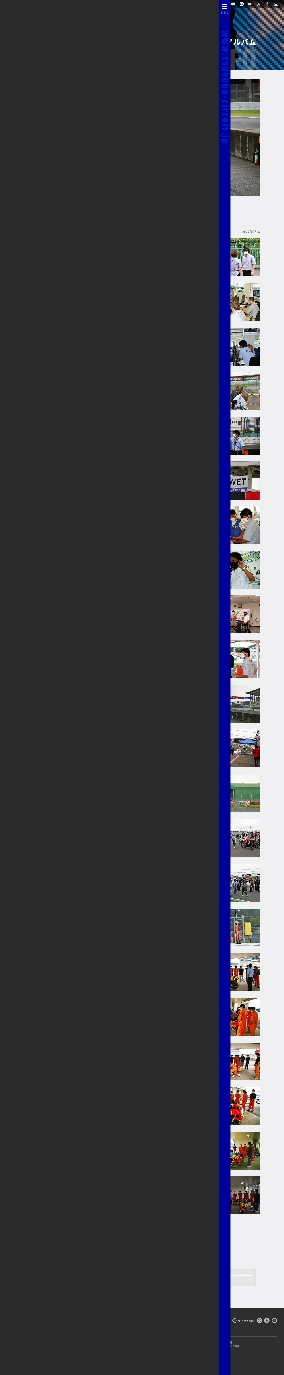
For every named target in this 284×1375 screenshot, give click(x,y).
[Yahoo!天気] (277, 2)
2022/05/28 (34, 161)
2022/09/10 (34, 126)
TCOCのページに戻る (38, 208)
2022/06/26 (34, 152)
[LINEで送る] (274, 1321)
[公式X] (260, 2)
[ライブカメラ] (244, 2)
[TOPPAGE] (16, 2)
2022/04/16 (34, 170)
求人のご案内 (159, 1355)
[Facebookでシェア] (267, 1321)
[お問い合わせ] (252, 2)
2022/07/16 (34, 144)
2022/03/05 (34, 178)
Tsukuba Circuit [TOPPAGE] (52, 1320)
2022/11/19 (34, 109)
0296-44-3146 (128, 1355)
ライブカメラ (69, 1355)
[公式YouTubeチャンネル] (235, 2)
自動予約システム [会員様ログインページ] (211, 2)
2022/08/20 (34, 135)
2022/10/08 (34, 118)
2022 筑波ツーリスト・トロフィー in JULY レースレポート (137, 1280)
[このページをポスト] (259, 1321)
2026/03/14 (31, 60)
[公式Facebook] (269, 2)
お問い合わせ (98, 1355)
